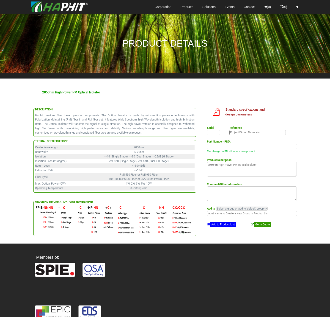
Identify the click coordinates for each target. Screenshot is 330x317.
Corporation (163, 7)
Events (230, 7)
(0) (267, 7)
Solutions (209, 7)
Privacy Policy (192, 309)
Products (187, 7)
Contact (249, 7)
